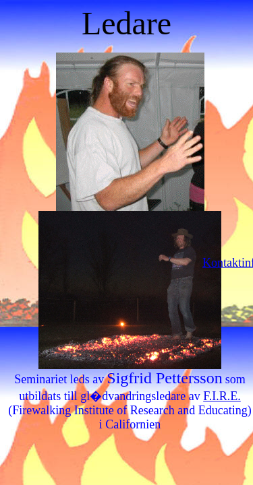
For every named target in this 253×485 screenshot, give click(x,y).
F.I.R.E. (222, 396)
